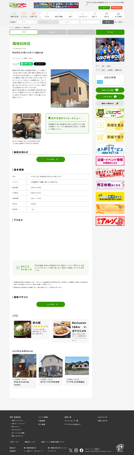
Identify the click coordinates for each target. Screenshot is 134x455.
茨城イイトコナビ (17, 420)
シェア (16, 64)
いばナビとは (102, 417)
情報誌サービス (30, 442)
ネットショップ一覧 (71, 421)
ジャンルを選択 (65, 22)
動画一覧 (68, 417)
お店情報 (41, 421)
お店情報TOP (18, 27)
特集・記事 (14, 16)
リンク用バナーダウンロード (33, 451)
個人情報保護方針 (30, 448)
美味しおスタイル (17, 436)
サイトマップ (52, 451)
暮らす (94, 16)
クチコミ (110, 32)
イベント (24, 16)
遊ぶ (71, 16)
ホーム (11, 27)
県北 (103, 66)
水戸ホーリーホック (18, 423)
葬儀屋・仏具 (118, 70)
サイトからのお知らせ (73, 424)
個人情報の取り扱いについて (57, 448)
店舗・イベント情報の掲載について (52, 442)
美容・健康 (59, 16)
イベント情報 (43, 417)
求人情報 (118, 16)
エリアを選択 (22, 22)
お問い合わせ (103, 421)
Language (119, 7)
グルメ (47, 16)
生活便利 (110, 70)
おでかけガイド (17, 430)
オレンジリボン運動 (18, 433)
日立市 (108, 66)
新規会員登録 (108, 7)
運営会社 (13, 448)
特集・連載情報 (15, 417)
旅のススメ (15, 426)
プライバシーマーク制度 (91, 449)
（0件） (31, 58)
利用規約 (13, 451)
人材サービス (14, 442)
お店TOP (33, 16)
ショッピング (82, 16)
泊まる (106, 16)
